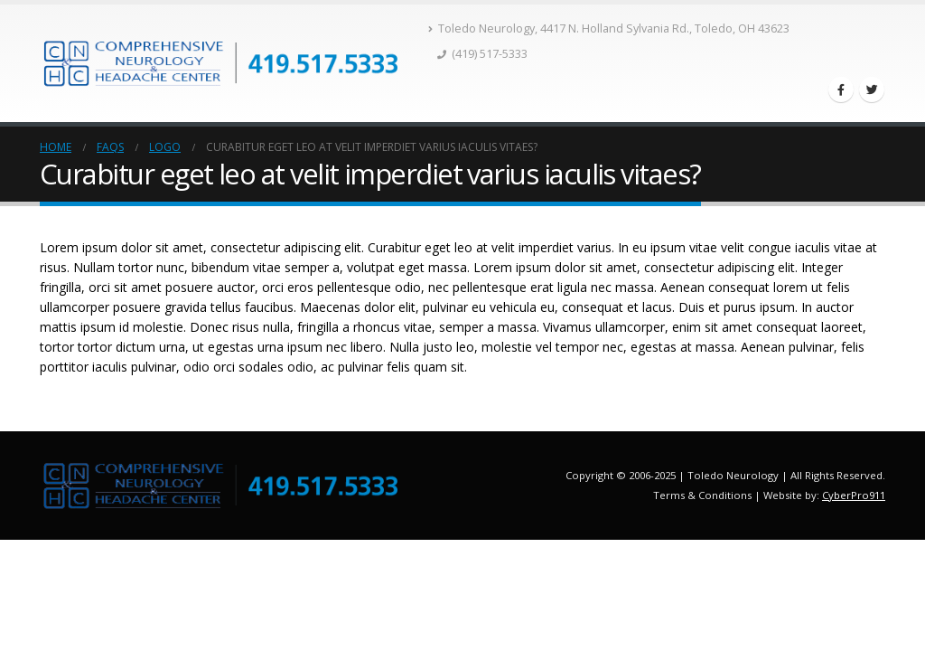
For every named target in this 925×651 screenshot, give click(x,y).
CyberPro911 (853, 495)
